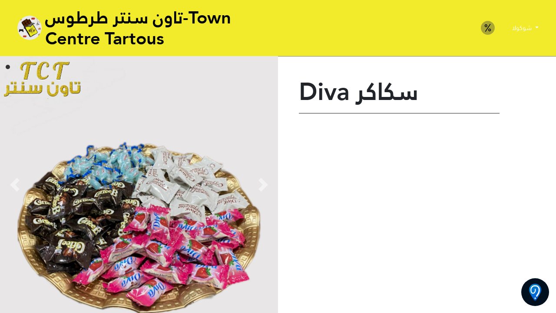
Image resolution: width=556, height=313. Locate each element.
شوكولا (522, 27)
